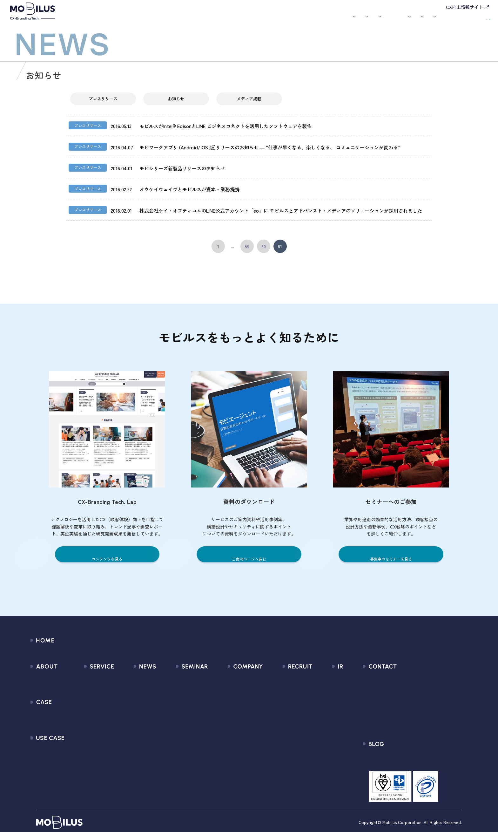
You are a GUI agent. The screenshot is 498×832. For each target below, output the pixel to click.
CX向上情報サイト (464, 7)
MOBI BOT (86, 718)
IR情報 (391, 21)
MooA (82, 695)
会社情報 (219, 672)
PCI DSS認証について (233, 741)
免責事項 (321, 741)
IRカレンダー (325, 707)
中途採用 (285, 684)
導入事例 (184, 21)
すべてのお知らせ (134, 672)
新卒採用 (285, 672)
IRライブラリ (325, 684)
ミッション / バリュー (234, 707)
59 (247, 245)
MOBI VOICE (88, 729)
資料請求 (475, 20)
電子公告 (321, 752)
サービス (153, 21)
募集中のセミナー (181, 672)
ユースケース (219, 21)
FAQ (316, 718)
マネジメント (224, 684)
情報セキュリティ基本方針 (238, 729)
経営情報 (321, 672)
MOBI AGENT (89, 707)
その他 (122, 707)
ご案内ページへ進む (249, 553)
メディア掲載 (249, 104)
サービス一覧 (90, 672)
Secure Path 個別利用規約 (411, 707)
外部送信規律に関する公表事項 (416, 718)
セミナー (277, 21)
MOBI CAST (88, 741)
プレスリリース (102, 104)
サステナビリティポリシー (238, 752)
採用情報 (364, 21)
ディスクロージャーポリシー (343, 729)
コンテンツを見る (107, 553)
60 (263, 245)
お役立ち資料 (305, 21)
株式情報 (321, 695)
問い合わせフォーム (404, 672)
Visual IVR (86, 752)
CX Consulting (91, 684)
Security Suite (91, 764)
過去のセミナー (179, 684)
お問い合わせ (435, 20)
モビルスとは (125, 21)
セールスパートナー (231, 695)
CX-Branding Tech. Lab (407, 755)
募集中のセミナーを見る (391, 553)
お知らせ (254, 21)
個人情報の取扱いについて (238, 718)
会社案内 (333, 21)
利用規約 (392, 695)
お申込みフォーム (402, 684)
